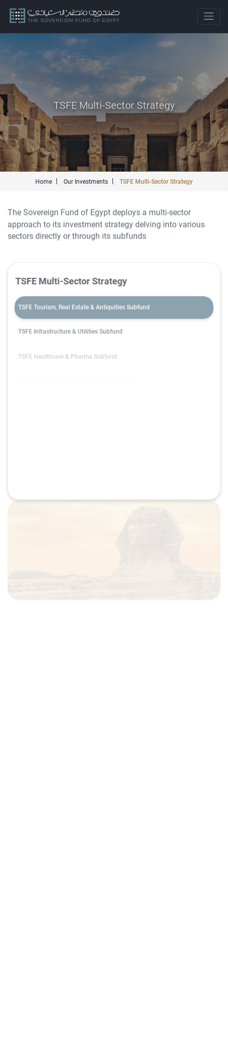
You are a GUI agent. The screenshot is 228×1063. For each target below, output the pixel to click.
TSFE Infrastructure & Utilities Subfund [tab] (70, 332)
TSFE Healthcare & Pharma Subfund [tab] (67, 357)
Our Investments (86, 181)
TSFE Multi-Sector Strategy (156, 181)
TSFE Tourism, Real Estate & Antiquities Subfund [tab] (84, 308)
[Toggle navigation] (208, 16)
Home (43, 181)
